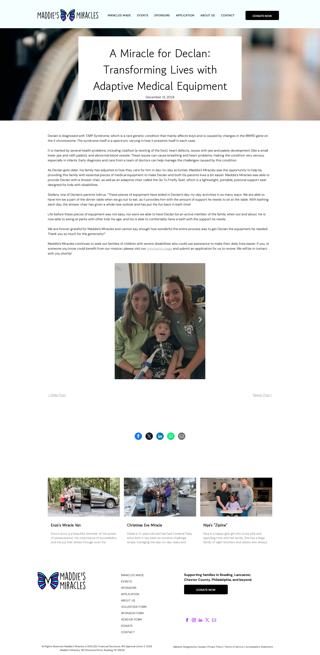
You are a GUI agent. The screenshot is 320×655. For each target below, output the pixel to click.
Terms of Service (234, 646)
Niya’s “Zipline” (215, 525)
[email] (214, 620)
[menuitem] (119, 15)
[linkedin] (200, 620)
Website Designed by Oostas (189, 646)
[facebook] (187, 620)
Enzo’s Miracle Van (66, 525)
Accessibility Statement (259, 646)
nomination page (159, 248)
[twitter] (207, 620)
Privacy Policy (215, 646)
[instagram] (194, 620)
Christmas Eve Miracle (144, 525)
